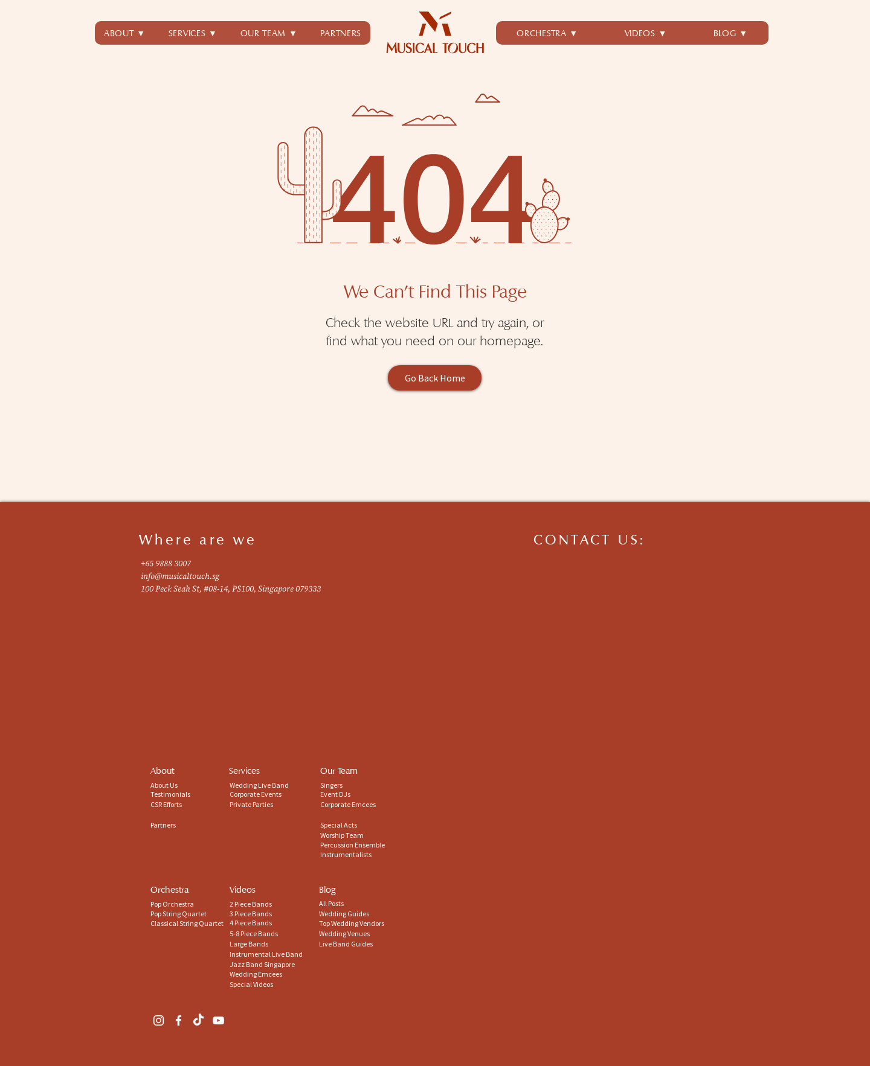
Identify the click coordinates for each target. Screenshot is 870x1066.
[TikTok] (198, 1020)
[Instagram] (159, 1020)
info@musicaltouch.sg (180, 576)
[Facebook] (178, 1020)
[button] (193, 33)
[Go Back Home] (435, 378)
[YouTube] (218, 1020)
